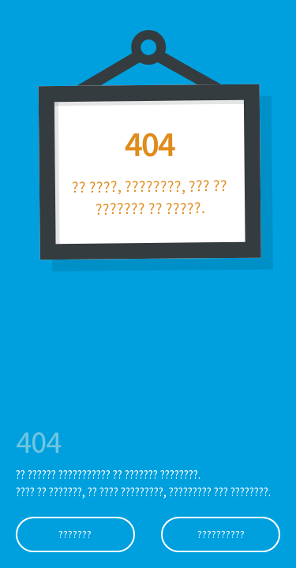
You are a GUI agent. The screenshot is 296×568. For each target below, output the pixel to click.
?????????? (221, 534)
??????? (75, 534)
